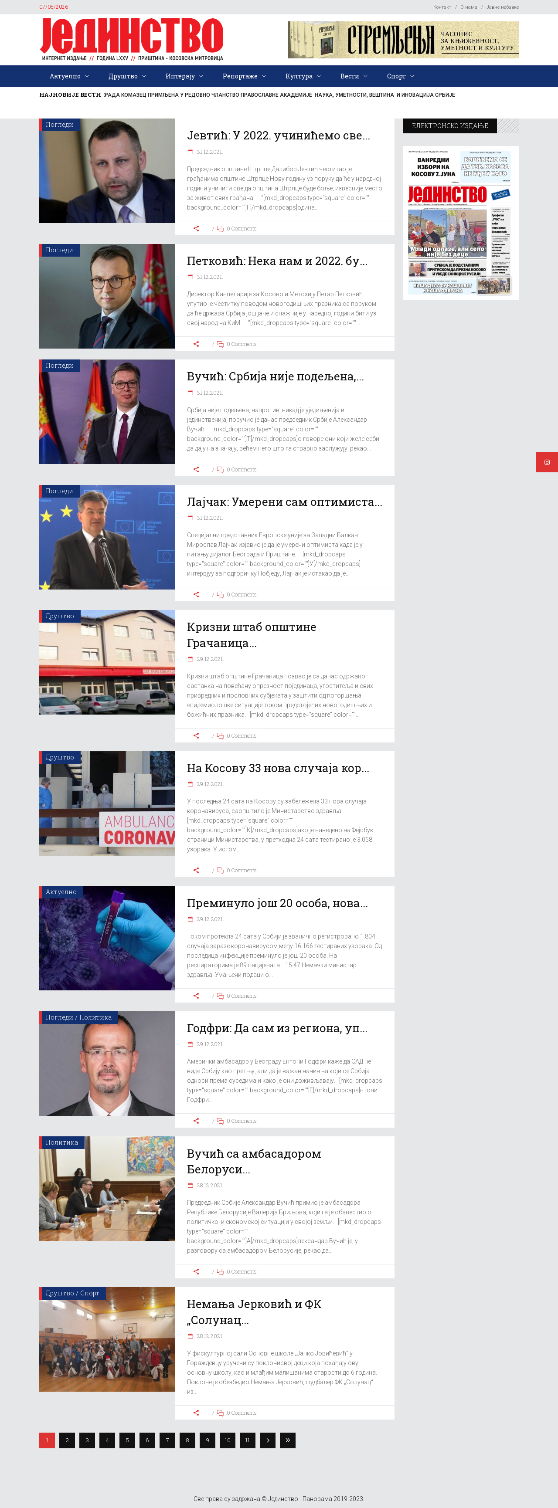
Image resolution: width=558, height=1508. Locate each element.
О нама (468, 7)
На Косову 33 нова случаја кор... (278, 767)
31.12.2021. (209, 151)
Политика (95, 1017)
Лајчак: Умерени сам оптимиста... (284, 501)
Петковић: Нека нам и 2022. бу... (277, 260)
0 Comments (242, 228)
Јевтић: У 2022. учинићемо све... (278, 135)
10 (228, 1440)
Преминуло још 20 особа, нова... (277, 902)
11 (247, 1440)
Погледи (59, 124)
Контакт (442, 7)
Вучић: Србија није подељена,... (275, 376)
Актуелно (61, 892)
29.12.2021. (210, 658)
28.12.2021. (210, 1185)
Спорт (89, 1293)
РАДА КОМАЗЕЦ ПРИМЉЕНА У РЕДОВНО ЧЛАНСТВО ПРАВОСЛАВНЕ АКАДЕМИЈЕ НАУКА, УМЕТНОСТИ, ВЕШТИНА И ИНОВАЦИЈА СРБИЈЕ (280, 95)
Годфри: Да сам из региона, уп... (277, 1027)
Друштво (60, 616)
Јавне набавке (503, 7)
